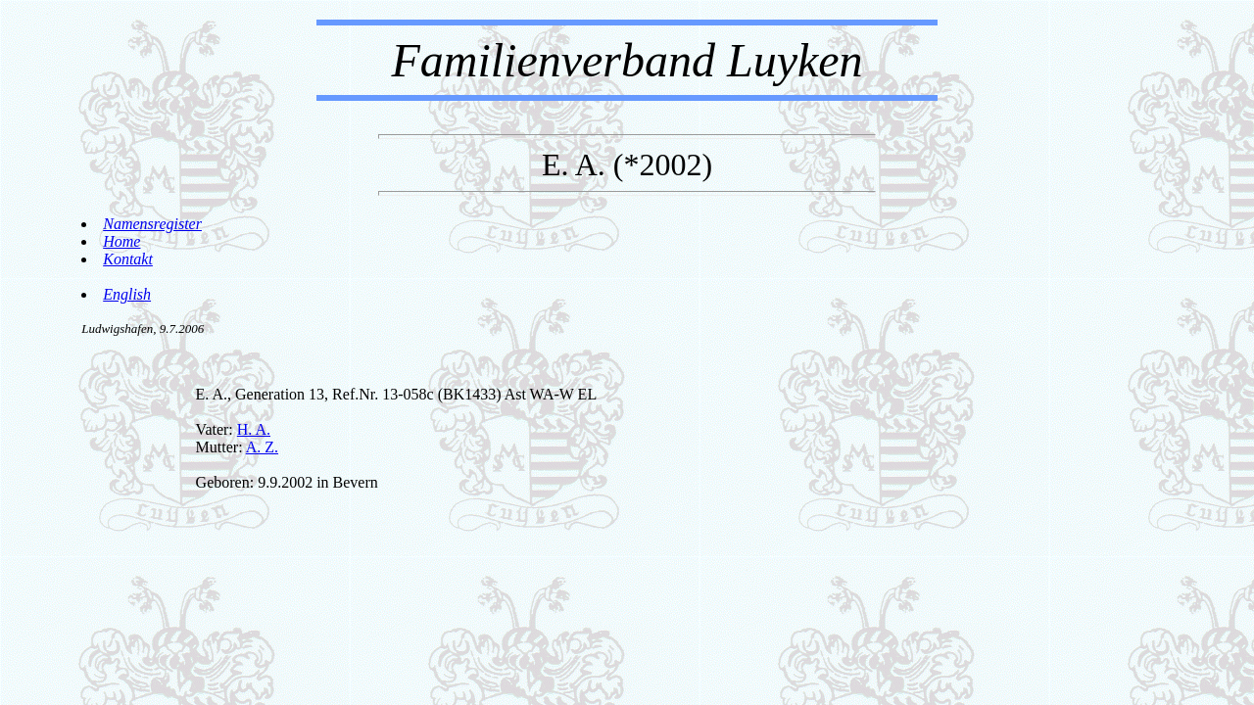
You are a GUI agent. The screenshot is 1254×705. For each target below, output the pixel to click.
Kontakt (128, 259)
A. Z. (262, 447)
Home (121, 241)
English (127, 294)
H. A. (253, 429)
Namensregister (152, 223)
